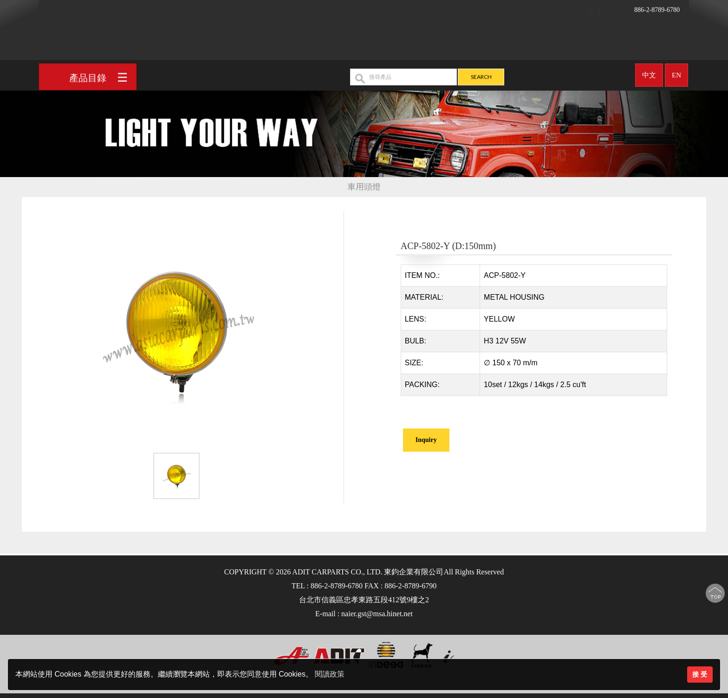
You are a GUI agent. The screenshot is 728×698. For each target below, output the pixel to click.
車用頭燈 (364, 187)
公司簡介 (355, 42)
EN (676, 72)
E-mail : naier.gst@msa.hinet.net (364, 614)
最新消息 (524, 42)
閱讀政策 (329, 674)
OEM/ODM (466, 42)
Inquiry (426, 439)
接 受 (699, 674)
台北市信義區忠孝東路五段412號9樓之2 (364, 600)
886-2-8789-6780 (634, 7)
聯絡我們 (577, 42)
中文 (649, 72)
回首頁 (306, 42)
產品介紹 (408, 43)
